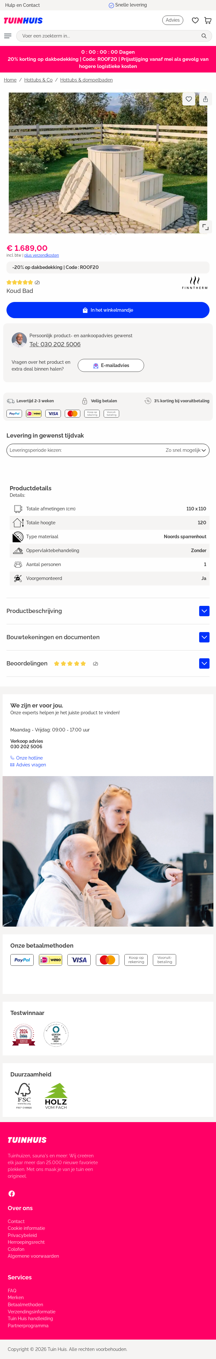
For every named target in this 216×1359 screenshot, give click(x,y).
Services (20, 1277)
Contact (16, 1221)
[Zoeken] (205, 36)
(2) (37, 282)
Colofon (16, 1249)
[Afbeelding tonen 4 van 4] (116, 233)
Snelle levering (131, 4)
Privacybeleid (22, 1235)
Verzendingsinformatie (31, 1311)
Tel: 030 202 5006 (55, 344)
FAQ (12, 1290)
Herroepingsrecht (26, 1242)
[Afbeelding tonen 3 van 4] (110, 233)
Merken (16, 1297)
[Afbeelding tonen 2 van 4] (105, 233)
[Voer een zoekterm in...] (107, 36)
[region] (108, 163)
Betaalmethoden (25, 1304)
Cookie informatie (26, 1228)
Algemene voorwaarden (33, 1256)
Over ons (20, 1208)
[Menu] (8, 36)
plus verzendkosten (41, 255)
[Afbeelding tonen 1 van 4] (100, 233)
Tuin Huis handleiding (30, 1318)
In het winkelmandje (108, 310)
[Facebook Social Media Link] (12, 1193)
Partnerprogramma (28, 1325)
